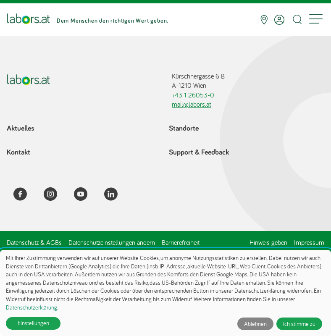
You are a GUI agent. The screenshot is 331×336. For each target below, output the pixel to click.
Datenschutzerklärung (31, 307)
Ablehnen (255, 324)
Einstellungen (33, 323)
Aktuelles (20, 128)
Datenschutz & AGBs (34, 242)
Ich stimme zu (299, 324)
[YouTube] (85, 195)
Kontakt (18, 152)
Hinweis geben (268, 242)
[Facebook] (25, 195)
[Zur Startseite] (28, 20)
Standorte (184, 128)
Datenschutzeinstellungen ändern (111, 242)
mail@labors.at (191, 104)
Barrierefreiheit (181, 242)
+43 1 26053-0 (193, 95)
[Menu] (316, 19)
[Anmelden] (279, 20)
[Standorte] (264, 20)
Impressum (309, 242)
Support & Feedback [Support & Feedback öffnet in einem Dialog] (199, 152)
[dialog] (165, 293)
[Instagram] (55, 195)
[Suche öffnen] (297, 19)
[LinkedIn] (116, 195)
